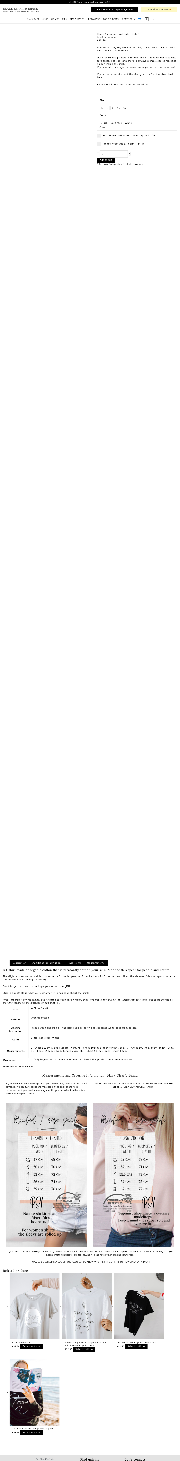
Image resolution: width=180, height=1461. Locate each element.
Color (103, 115)
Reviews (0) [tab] (74, 963)
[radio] (102, 108)
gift (67, 986)
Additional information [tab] (46, 963)
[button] (114, 9)
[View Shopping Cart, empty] (146, 19)
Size (102, 100)
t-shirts (101, 37)
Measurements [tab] (95, 963)
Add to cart (106, 160)
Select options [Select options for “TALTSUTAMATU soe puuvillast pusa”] (160, 1336)
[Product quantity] (115, 153)
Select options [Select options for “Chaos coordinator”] (32, 1333)
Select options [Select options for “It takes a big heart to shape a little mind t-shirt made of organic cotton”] (74, 1339)
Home (100, 34)
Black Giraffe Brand (20, 8)
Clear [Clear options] (102, 127)
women (111, 34)
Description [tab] (19, 963)
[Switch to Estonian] (139, 19)
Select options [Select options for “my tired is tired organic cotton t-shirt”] (117, 1336)
